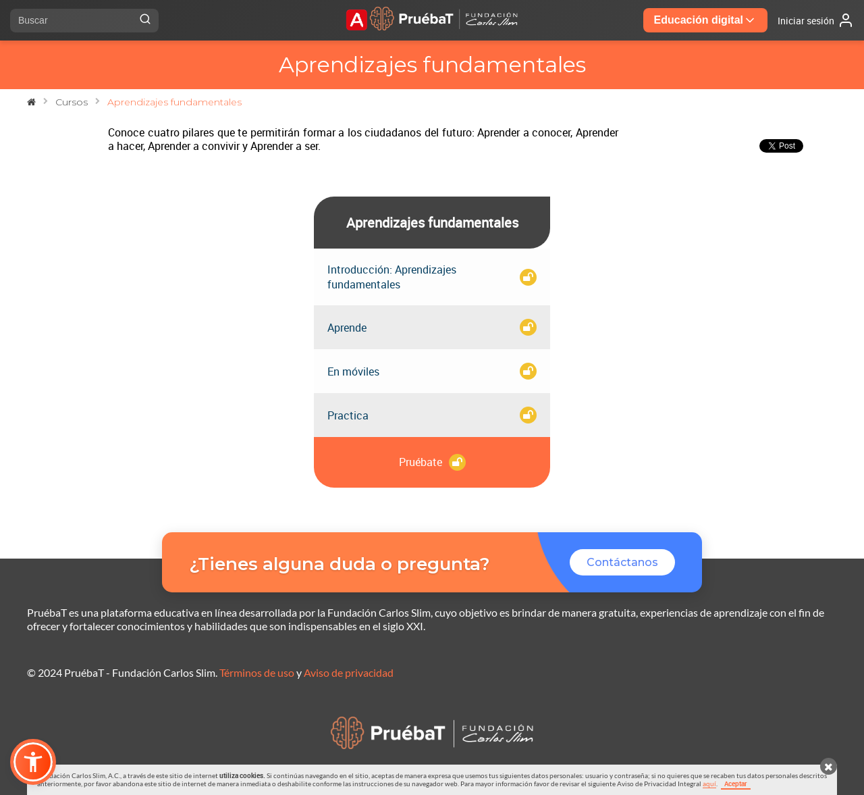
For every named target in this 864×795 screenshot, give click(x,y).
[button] (33, 761)
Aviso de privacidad (349, 672)
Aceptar (735, 783)
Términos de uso (256, 672)
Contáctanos (622, 562)
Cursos (71, 102)
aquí (709, 783)
